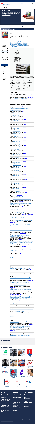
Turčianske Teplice (4, 79)
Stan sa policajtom (27, 396)
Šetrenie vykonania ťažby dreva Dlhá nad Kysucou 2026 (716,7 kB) (20, 271)
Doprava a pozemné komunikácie (15, 43)
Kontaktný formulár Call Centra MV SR (5, 408)
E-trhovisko (26, 406)
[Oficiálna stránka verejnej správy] (11, 0)
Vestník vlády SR (27, 398)
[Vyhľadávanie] (26, 4)
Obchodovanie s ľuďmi (28, 399)
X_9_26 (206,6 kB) (16, 112)
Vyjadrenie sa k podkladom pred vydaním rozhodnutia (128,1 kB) (20, 268)
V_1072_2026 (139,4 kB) (16, 154)
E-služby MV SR (26, 397)
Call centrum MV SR (27, 405)
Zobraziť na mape (23, 69)
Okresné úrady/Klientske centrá (17, 400)
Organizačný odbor (25, 43)
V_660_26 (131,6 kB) (16, 125)
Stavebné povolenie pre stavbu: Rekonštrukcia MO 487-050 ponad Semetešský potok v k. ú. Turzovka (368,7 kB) (20, 217)
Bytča (3, 62)
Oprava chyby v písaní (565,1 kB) (18, 196)
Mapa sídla (22, 419)
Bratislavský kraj (4, 50)
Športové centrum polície (17, 416)
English (19, 2)
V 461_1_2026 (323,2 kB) (17, 180)
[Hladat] (32, 4)
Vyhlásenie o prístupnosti (28, 419)
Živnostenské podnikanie (24, 41)
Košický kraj (4, 52)
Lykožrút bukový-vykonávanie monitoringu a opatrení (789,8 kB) (20, 335)
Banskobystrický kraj (4, 48)
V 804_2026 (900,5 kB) (16, 162)
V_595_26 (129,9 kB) (16, 136)
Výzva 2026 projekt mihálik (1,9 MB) (19, 212)
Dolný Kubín (4, 66)
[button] (5, 7)
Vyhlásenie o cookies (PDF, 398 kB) (7, 421)
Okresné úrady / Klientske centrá (4, 46)
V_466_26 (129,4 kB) (16, 149)
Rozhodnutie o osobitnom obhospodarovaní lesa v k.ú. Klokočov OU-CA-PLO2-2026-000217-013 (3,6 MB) (21, 204)
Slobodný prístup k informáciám (21, 44)
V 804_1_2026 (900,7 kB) (17, 165)
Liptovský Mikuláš (4, 71)
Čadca (3, 64)
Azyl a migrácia (15, 405)
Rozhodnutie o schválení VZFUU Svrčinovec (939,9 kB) (22, 331)
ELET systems (17, 419)
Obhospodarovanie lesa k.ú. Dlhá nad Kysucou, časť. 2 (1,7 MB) (23, 98)
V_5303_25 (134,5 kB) (16, 144)
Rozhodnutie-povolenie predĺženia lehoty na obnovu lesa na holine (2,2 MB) (21, 290)
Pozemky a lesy (19, 42)
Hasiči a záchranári (16, 407)
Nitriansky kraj (4, 54)
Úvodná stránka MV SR (5, 29)
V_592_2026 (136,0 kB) (16, 138)
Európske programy (16, 402)
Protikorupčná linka (13, 46)
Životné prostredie (13, 42)
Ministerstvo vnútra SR (17, 394)
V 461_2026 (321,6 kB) (16, 178)
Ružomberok (4, 76)
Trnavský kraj (4, 59)
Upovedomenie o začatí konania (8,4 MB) (20, 285)
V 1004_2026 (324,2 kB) (16, 191)
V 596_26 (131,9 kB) (16, 170)
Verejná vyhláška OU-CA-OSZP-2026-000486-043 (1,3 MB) (22, 199)
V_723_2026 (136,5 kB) (16, 123)
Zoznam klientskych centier (4, 85)
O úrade (11, 40)
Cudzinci (25, 401)
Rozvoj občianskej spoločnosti (16, 413)
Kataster (24, 42)
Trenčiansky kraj (4, 57)
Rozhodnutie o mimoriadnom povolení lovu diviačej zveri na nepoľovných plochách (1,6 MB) (21, 316)
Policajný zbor (15, 403)
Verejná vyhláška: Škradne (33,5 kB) (19, 311)
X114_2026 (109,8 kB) (16, 120)
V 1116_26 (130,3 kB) (16, 188)
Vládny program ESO (27, 403)
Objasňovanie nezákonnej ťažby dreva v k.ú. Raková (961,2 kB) (23, 220)
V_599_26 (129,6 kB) (16, 128)
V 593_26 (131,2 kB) (16, 172)
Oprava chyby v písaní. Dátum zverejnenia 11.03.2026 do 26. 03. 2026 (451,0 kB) (21, 225)
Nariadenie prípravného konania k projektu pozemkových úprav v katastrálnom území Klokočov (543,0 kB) (20, 236)
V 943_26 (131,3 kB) (16, 157)
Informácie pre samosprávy (23, 45)
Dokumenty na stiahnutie (23, 40)
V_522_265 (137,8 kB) (16, 146)
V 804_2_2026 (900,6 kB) (17, 159)
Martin (3, 73)
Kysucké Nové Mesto (5, 68)
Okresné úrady (12, 29)
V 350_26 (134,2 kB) (16, 183)
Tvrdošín (4, 81)
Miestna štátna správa (28, 402)
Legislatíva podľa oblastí (4, 43)
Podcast (25, 394)
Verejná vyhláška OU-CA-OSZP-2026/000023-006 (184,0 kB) (23, 95)
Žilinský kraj (3, 61)
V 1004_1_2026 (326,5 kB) (17, 193)
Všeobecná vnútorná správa (14, 41)
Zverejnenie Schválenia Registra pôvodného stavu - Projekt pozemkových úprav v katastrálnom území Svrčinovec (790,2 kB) (21, 309)
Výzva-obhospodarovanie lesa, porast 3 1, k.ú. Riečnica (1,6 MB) (19, 282)
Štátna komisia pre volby (17, 397)
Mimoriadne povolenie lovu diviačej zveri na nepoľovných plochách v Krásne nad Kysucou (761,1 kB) (20, 322)
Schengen (15, 410)
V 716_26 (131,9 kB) (16, 167)
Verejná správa (15, 406)
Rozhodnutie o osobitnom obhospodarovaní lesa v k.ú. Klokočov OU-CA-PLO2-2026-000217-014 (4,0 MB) (21, 209)
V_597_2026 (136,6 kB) (16, 133)
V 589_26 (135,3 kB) (16, 175)
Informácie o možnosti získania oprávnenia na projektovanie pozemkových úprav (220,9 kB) (19, 303)
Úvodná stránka (4, 39)
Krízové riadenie (13, 44)
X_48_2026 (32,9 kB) (16, 115)
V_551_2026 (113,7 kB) (16, 141)
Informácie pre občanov (14, 45)
